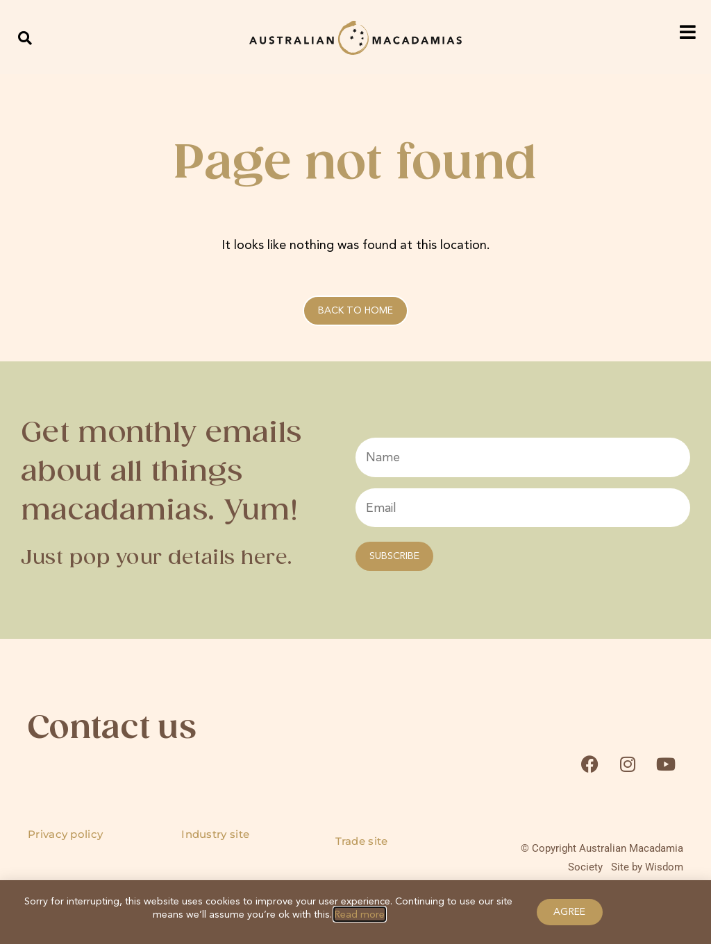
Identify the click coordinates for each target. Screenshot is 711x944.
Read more (360, 914)
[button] (25, 37)
